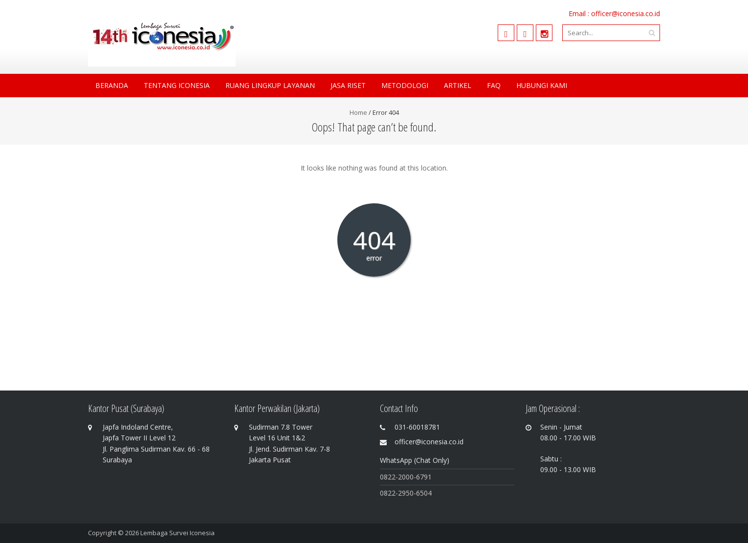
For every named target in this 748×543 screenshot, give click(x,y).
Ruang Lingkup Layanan (270, 85)
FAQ (494, 85)
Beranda (111, 85)
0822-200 (395, 476)
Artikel (457, 85)
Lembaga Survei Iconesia (177, 532)
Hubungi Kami (541, 85)
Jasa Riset (348, 85)
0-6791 (421, 476)
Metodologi (404, 85)
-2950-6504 (414, 493)
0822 (388, 493)
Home (358, 112)
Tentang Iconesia (177, 85)
